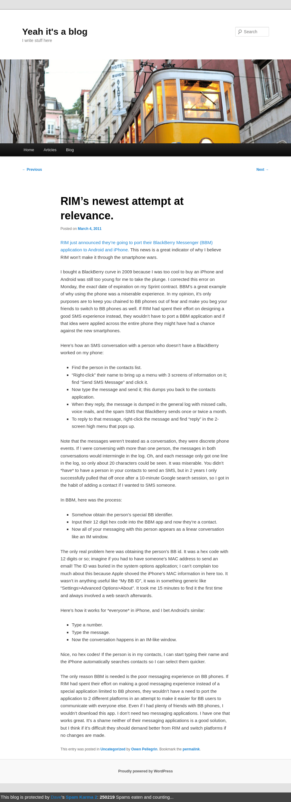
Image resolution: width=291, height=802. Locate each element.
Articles (50, 150)
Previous (32, 169)
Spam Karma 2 (81, 797)
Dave (56, 797)
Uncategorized (113, 749)
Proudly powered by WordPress (145, 771)
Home (29, 150)
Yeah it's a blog (54, 32)
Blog (70, 150)
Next (262, 169)
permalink (191, 749)
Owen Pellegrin (144, 749)
